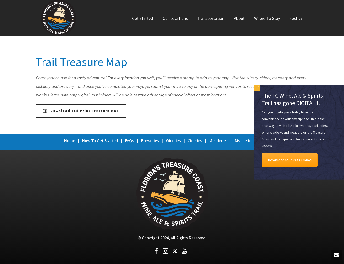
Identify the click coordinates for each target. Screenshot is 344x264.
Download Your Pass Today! (290, 159)
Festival (296, 18)
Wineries (173, 140)
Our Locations (175, 18)
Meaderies (218, 140)
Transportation (210, 18)
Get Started (142, 18)
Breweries (150, 140)
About (239, 18)
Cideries (195, 140)
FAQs (129, 140)
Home (69, 140)
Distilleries (244, 140)
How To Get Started (100, 140)
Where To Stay (267, 18)
